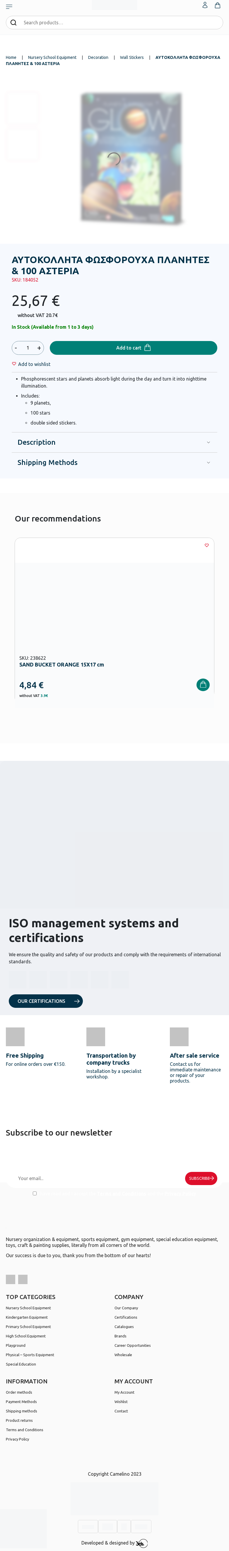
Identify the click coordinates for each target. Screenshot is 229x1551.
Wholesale (123, 1355)
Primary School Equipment (28, 1327)
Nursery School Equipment (52, 57)
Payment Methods (21, 1402)
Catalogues (124, 1327)
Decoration (98, 57)
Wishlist (121, 1402)
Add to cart (128, 347)
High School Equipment (26, 1336)
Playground (15, 1345)
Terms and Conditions (121, 1193)
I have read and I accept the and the (114, 1193)
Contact (121, 1411)
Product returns (19, 1420)
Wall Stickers (132, 57)
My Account (124, 1392)
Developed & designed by (114, 1543)
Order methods (19, 1392)
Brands (120, 1336)
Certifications (125, 1317)
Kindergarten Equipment (27, 1317)
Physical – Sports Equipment (30, 1355)
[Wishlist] (34, 364)
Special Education (21, 1364)
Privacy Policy (180, 1193)
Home (11, 57)
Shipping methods (21, 1411)
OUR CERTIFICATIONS (41, 1001)
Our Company (126, 1308)
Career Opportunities (132, 1345)
